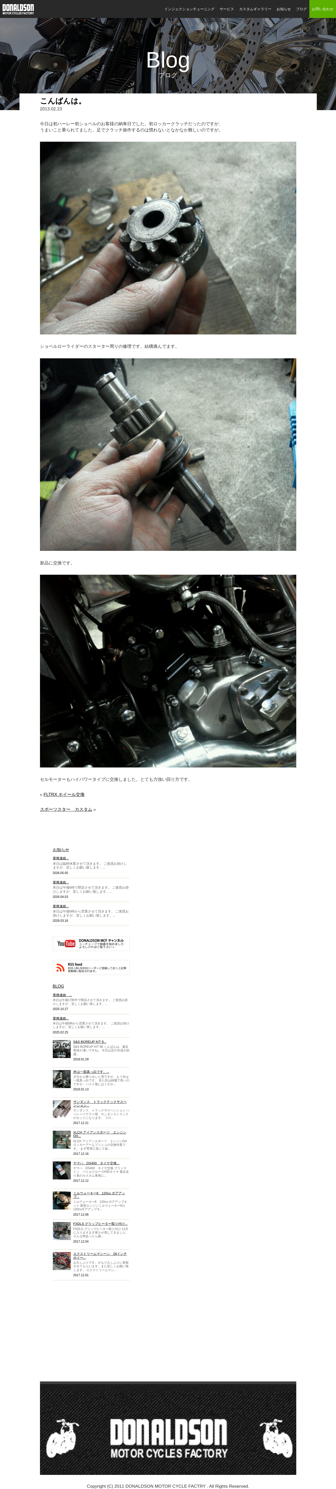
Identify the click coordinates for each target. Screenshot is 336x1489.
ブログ (301, 9)
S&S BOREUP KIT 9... (90, 1042)
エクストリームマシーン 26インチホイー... (100, 1255)
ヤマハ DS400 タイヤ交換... (96, 1163)
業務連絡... (61, 858)
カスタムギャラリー (255, 9)
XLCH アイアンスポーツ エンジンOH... (99, 1134)
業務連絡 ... (62, 995)
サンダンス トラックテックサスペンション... (100, 1103)
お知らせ (284, 9)
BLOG (58, 986)
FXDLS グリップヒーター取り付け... (100, 1224)
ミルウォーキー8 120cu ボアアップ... (99, 1195)
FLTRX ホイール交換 (64, 794)
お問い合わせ (322, 9)
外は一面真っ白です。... (91, 1072)
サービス (227, 9)
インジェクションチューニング (189, 9)
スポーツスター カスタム (66, 809)
